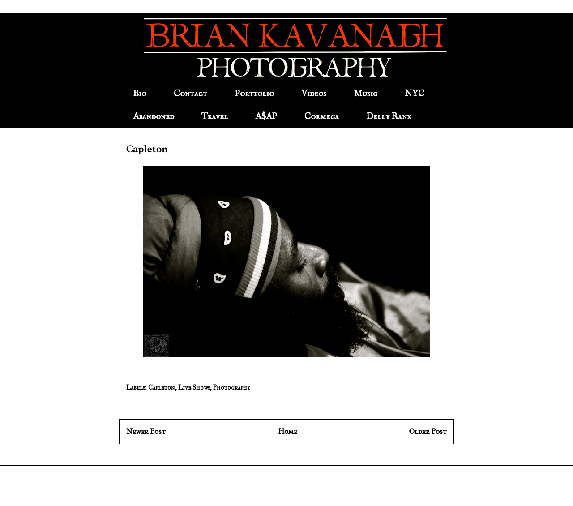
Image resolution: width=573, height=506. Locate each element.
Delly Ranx (388, 116)
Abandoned (153, 116)
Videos (313, 93)
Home (287, 431)
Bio (139, 93)
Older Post (428, 431)
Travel (214, 116)
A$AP (266, 116)
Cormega (321, 116)
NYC (414, 93)
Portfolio (254, 93)
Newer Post (146, 431)
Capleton (161, 387)
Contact (190, 93)
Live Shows (194, 387)
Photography (231, 387)
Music (365, 93)
